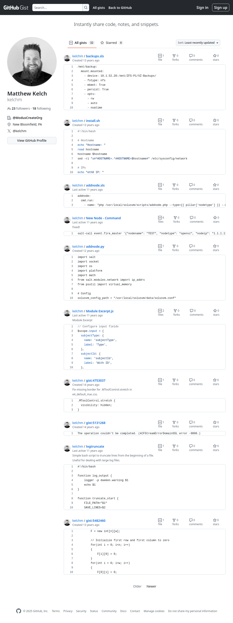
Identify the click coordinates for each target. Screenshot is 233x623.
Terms (56, 611)
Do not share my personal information (192, 611)
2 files (161, 313)
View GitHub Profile (31, 140)
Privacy (68, 611)
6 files (161, 220)
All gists (99, 7)
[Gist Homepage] (16, 7)
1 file (161, 58)
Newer (151, 586)
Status (94, 611)
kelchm (77, 56)
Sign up (220, 7)
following (41, 108)
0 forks (175, 58)
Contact (135, 611)
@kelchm (19, 131)
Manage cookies (154, 611)
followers (19, 108)
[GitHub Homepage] (18, 611)
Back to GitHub (120, 7)
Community (109, 611)
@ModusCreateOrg (27, 118)
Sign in (202, 7)
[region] (144, 87)
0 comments (196, 58)
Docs (123, 611)
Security (81, 611)
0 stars (216, 58)
